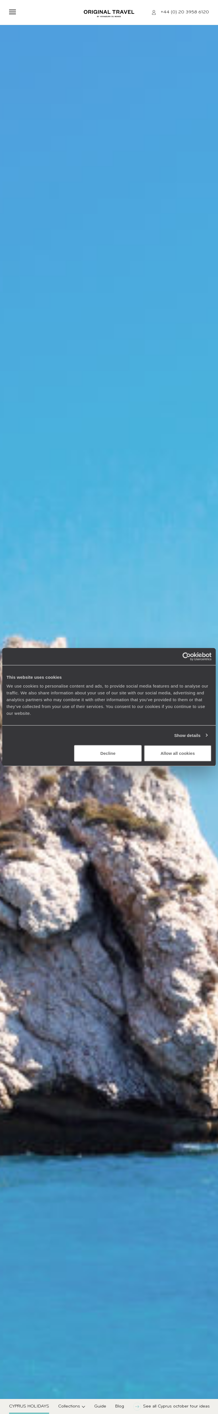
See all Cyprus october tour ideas (171, 1407)
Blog (119, 1406)
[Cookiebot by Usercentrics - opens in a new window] (186, 656)
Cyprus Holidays (29, 1406)
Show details (187, 735)
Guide (100, 1406)
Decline (107, 753)
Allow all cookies (177, 753)
